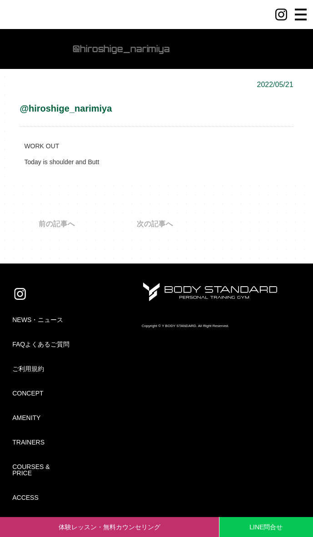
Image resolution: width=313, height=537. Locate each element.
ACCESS (25, 497)
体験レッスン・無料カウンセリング (109, 527)
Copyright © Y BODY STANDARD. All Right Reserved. (185, 326)
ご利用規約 (28, 368)
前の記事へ (57, 224)
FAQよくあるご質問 (41, 344)
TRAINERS (28, 442)
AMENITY (26, 417)
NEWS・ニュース (37, 319)
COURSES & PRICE (31, 470)
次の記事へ (155, 224)
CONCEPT (27, 393)
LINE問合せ (266, 527)
